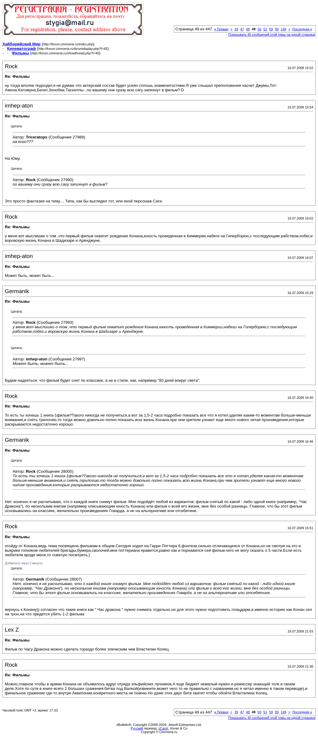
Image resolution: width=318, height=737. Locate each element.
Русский (137, 728)
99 (277, 29)
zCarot (163, 728)
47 (242, 29)
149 (283, 29)
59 (271, 29)
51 (265, 29)
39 (236, 29)
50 (259, 29)
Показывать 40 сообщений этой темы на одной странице (272, 34)
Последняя (302, 29)
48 (248, 29)
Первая (221, 29)
